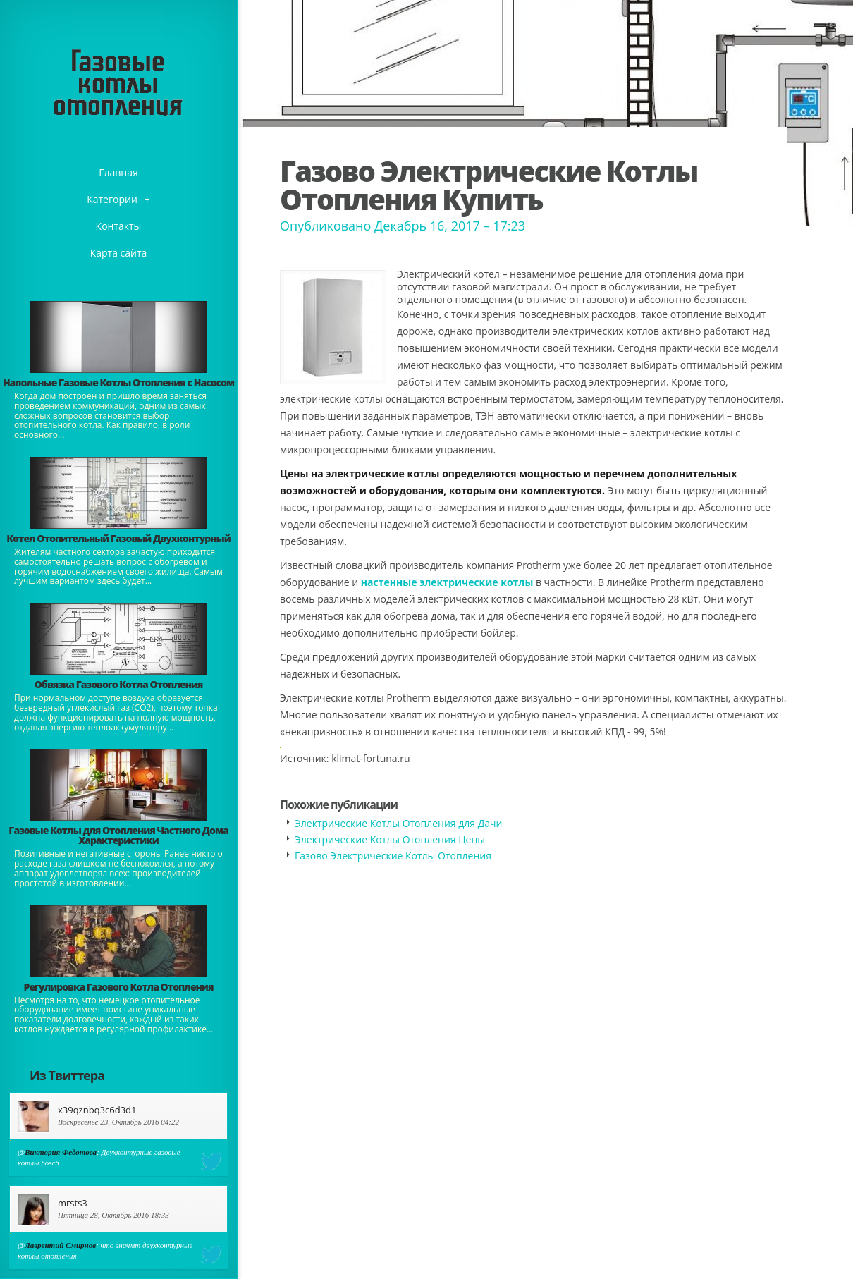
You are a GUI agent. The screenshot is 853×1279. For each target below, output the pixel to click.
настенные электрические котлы (447, 582)
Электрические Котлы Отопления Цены (390, 839)
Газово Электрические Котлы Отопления (393, 855)
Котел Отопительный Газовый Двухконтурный (118, 538)
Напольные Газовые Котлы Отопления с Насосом (118, 382)
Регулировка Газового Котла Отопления (119, 986)
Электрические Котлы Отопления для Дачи (398, 823)
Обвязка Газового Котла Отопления (119, 684)
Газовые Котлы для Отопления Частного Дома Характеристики (118, 835)
